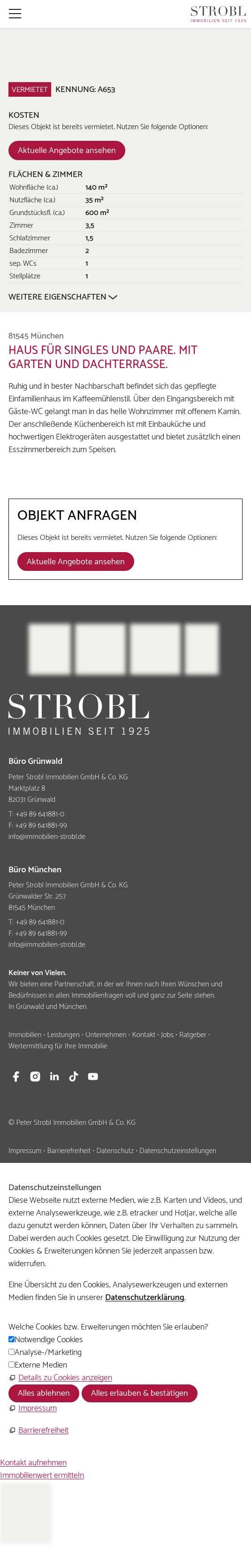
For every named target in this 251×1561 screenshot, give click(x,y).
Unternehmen (106, 1035)
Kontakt (143, 1035)
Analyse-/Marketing (48, 1353)
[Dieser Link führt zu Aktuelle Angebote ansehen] (66, 150)
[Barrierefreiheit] (38, 1430)
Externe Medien (41, 1365)
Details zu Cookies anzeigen (65, 1378)
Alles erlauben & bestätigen (139, 1393)
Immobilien (24, 1035)
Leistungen (63, 1035)
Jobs (167, 1035)
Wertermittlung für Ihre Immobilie (57, 1046)
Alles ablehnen (44, 1393)
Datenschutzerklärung (144, 1298)
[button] (15, 13)
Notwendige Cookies (49, 1340)
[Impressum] (32, 1408)
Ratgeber (192, 1035)
